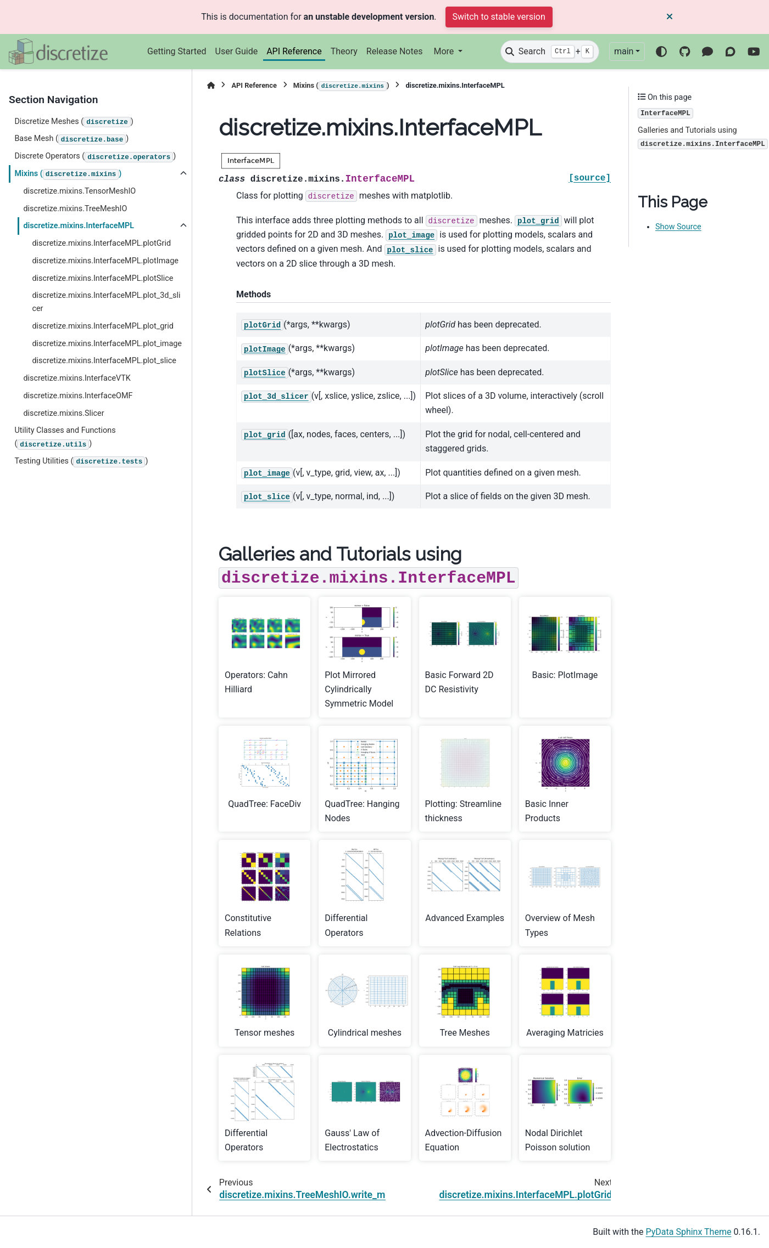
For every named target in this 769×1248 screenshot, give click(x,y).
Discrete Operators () (95, 156)
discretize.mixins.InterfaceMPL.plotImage (105, 261)
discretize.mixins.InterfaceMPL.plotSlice (102, 278)
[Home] (211, 85)
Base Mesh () (71, 139)
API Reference (294, 51)
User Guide (236, 51)
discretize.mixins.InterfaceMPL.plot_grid (102, 326)
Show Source (678, 226)
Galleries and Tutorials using (703, 137)
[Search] (549, 51)
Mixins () (67, 174)
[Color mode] (661, 51)
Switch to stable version (499, 17)
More (444, 51)
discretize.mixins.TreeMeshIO (75, 208)
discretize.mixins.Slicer (63, 413)
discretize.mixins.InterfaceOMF (77, 395)
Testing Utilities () (81, 461)
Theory (344, 51)
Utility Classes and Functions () (64, 437)
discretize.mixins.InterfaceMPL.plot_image (107, 343)
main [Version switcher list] (623, 51)
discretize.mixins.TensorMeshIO (79, 191)
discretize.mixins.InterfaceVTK (77, 378)
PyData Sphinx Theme (689, 1232)
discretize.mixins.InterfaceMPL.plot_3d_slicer (106, 302)
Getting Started (177, 51)
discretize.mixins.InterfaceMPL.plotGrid (101, 243)
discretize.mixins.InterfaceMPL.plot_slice (104, 360)
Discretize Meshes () (73, 122)
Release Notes (394, 51)
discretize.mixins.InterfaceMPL (78, 225)
